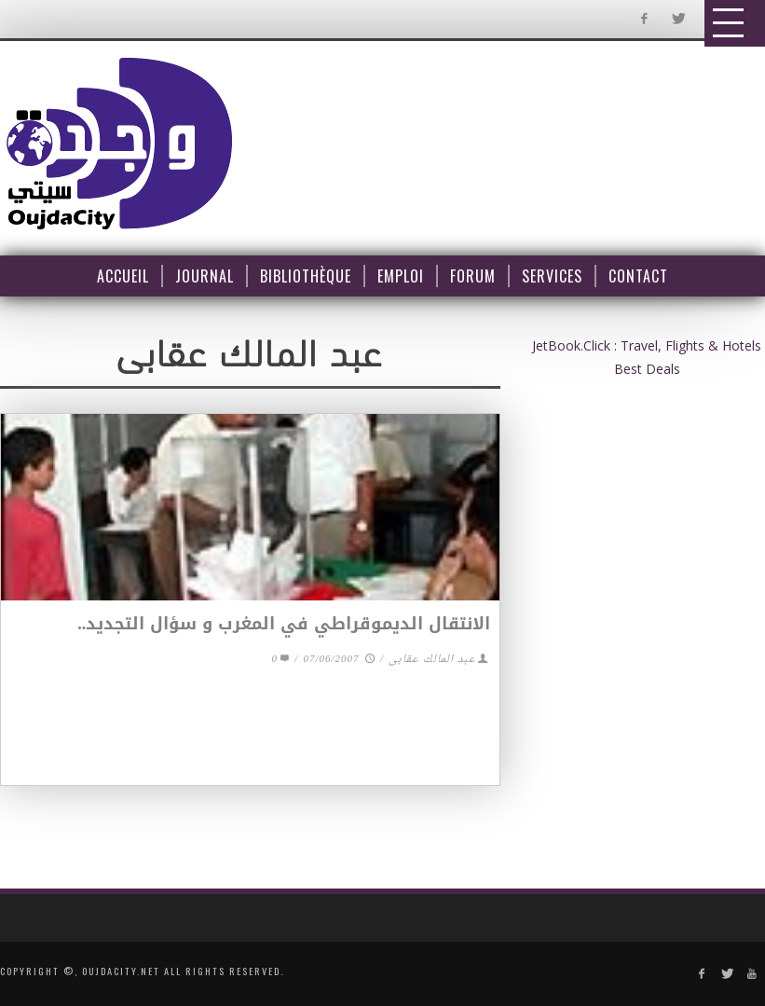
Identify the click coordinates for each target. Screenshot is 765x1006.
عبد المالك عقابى (432, 659)
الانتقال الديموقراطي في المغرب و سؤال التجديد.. (283, 624)
